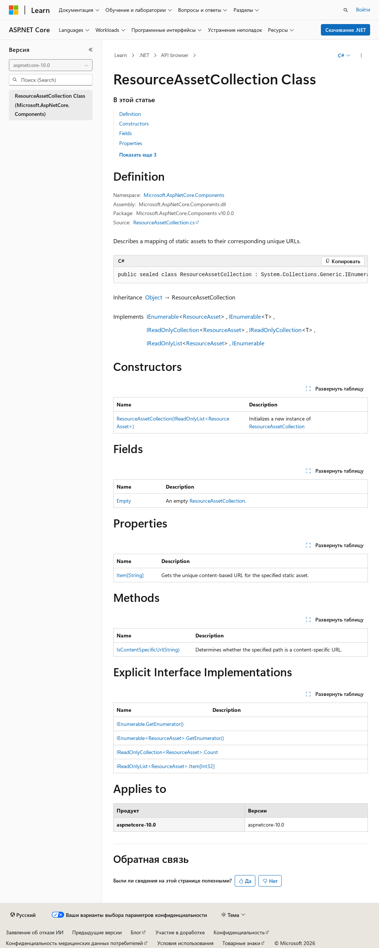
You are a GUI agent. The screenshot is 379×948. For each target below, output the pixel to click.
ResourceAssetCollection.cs (164, 222)
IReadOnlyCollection (173, 330)
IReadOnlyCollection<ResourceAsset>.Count (167, 752)
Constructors (134, 123)
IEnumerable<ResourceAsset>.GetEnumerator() (170, 737)
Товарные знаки (241, 943)
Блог (136, 932)
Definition (130, 113)
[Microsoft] (14, 10)
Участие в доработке (180, 932)
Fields (125, 133)
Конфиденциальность (239, 932)
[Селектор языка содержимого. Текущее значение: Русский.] (23, 915)
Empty (124, 500)
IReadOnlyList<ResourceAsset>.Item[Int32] (166, 766)
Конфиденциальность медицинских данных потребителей (74, 943)
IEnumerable (163, 316)
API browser (174, 54)
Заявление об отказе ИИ (34, 932)
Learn (120, 54)
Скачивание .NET (345, 29)
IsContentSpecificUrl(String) (148, 649)
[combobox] (51, 65)
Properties (130, 143)
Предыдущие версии (97, 932)
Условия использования (185, 943)
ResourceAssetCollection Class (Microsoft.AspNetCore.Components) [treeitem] (50, 104)
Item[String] (130, 575)
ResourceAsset (202, 316)
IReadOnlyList (164, 343)
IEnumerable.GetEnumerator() (150, 723)
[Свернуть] (90, 49)
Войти (363, 9)
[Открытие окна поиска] (345, 10)
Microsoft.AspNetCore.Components (184, 194)
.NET (144, 54)
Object (153, 297)
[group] (240, 275)
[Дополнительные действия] (361, 55)
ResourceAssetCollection (277, 426)
